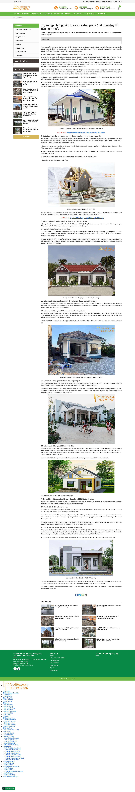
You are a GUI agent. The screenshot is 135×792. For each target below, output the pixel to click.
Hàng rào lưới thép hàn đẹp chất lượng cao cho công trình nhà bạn (86, 133)
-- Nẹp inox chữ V (8, 706)
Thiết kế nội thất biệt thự (12, 753)
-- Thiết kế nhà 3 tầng (9, 775)
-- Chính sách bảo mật (9, 724)
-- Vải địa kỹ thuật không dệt (11, 738)
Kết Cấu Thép (78, 14)
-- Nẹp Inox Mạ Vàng (9, 708)
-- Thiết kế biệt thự (8, 773)
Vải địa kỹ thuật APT (11, 741)
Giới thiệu (86, 1)
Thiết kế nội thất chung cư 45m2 (14, 758)
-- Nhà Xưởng (6, 731)
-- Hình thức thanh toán (9, 719)
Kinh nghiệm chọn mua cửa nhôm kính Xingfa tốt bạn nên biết (31, 129)
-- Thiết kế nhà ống (8, 765)
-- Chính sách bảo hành (9, 721)
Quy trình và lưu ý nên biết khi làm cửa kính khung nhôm (29, 114)
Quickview (45, 39)
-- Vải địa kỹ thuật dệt (9, 743)
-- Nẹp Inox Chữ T (8, 709)
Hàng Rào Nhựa (47, 14)
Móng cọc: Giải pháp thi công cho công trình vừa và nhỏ (30, 83)
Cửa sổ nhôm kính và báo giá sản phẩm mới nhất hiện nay (31, 121)
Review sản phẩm (117, 1)
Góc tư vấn (92, 1)
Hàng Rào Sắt (58, 14)
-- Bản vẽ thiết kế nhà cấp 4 (10, 776)
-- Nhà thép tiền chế (8, 733)
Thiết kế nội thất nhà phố (12, 760)
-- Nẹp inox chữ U (8, 704)
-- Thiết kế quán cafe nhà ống (11, 766)
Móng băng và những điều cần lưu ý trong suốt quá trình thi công (30, 98)
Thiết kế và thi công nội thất (13, 755)
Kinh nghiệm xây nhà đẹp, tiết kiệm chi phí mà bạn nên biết (31, 106)
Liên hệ (98, 1)
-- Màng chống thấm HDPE (10, 745)
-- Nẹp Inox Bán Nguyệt (9, 711)
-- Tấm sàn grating (8, 735)
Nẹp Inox (68, 14)
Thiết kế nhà (102, 14)
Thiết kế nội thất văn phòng (13, 756)
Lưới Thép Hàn (36, 14)
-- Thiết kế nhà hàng (8, 763)
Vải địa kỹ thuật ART (11, 740)
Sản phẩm (18, 25)
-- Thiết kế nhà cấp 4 (8, 770)
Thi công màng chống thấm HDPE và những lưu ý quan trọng (30, 75)
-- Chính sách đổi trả (8, 723)
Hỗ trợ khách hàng (106, 1)
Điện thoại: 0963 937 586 (20, 663)
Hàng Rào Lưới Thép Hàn (22, 14)
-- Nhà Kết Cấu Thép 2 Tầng (11, 730)
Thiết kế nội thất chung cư (12, 751)
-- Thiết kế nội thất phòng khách (12, 748)
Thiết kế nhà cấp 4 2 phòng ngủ (14, 771)
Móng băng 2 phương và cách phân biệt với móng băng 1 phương (30, 90)
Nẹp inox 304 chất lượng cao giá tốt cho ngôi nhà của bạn (87, 218)
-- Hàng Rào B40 (7, 696)
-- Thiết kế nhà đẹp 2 (9, 761)
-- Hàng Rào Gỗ (7, 694)
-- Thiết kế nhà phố (8, 768)
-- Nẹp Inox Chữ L (8, 713)
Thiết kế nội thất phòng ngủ (13, 750)
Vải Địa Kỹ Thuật (90, 14)
